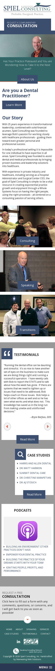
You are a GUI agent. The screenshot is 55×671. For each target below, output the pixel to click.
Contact (45, 633)
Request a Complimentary (27, 24)
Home (9, 629)
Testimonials (29, 633)
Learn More (14, 105)
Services (44, 629)
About (19, 629)
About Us (27, 79)
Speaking (27, 285)
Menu (45, 667)
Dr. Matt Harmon (31, 468)
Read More (27, 439)
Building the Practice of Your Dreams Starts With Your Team (24, 561)
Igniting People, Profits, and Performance (23, 569)
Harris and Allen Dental (35, 463)
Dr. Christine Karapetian (35, 477)
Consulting (27, 241)
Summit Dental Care (33, 473)
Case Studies (12, 633)
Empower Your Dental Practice (26, 554)
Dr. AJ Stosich (28, 482)
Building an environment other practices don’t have (26, 548)
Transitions (27, 330)
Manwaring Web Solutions (28, 659)
